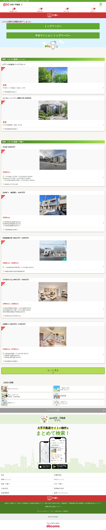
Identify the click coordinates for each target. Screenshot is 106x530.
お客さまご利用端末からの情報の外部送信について (30, 503)
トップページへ (53, 26)
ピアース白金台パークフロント (14, 64)
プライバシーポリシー (42, 511)
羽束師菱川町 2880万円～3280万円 (15, 238)
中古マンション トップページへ (53, 35)
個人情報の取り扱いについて (92, 503)
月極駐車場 (57, 475)
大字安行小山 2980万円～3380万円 (15, 280)
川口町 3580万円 (8, 147)
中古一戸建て (58, 484)
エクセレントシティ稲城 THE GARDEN (16, 98)
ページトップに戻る (53, 410)
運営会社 (65, 511)
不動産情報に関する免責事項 (76, 503)
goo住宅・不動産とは (10, 503)
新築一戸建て (5, 484)
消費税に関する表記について (52, 506)
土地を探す (4, 488)
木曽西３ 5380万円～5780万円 (13, 324)
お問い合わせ (58, 511)
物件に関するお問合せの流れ (52, 503)
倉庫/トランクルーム (61, 493)
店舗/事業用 (5, 493)
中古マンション (59, 479)
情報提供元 (64, 503)
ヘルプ (51, 511)
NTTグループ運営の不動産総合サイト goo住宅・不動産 (16, 0)
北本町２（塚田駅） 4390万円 (13, 193)
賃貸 (2, 475)
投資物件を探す (59, 488)
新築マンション (6, 479)
